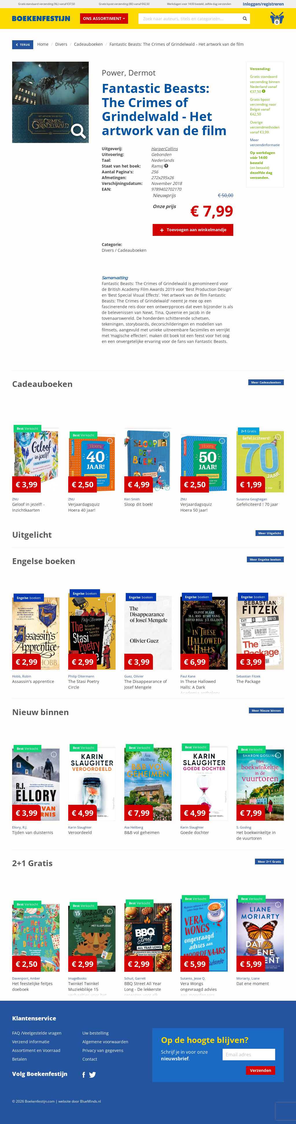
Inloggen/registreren (263, 4)
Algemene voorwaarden (105, 1041)
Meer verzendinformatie (265, 142)
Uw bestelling (95, 1033)
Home (43, 44)
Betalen (19, 1059)
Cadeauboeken (88, 44)
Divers (61, 44)
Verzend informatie (30, 1041)
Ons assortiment (104, 18)
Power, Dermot (129, 72)
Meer (266, 382)
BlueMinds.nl (90, 1101)
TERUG (23, 45)
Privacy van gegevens (102, 1050)
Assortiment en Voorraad (36, 1050)
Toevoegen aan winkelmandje (196, 229)
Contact (89, 1059)
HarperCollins (164, 148)
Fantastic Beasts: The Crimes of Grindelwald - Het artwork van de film (177, 44)
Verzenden (260, 1070)
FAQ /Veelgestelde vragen (37, 1033)
